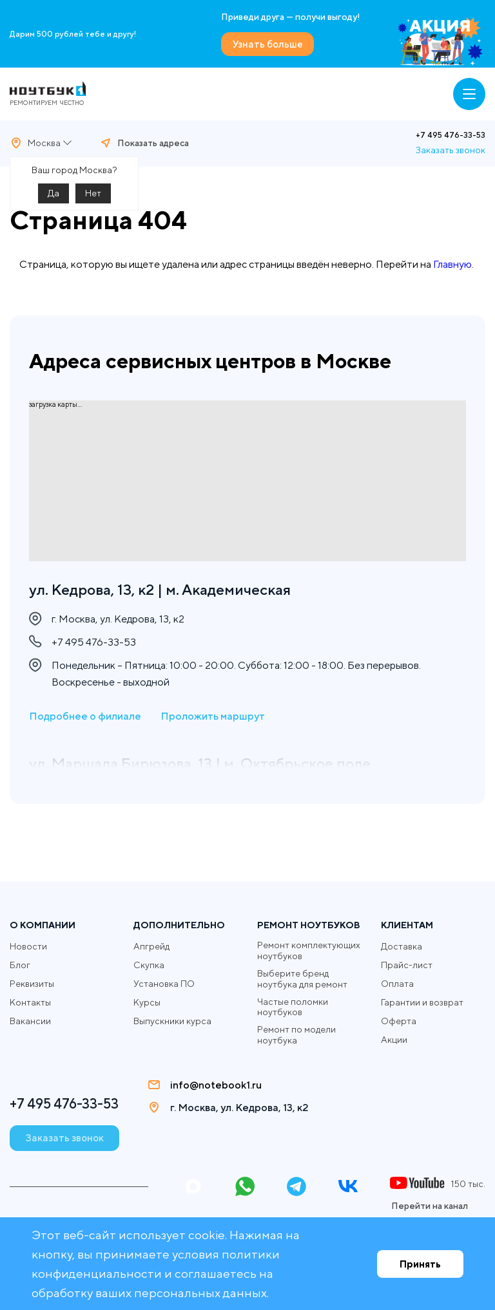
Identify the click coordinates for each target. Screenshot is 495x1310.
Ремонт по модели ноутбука (296, 1034)
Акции (394, 1039)
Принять (420, 1264)
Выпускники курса (172, 1020)
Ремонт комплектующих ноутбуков (308, 949)
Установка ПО (164, 983)
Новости (28, 945)
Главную (452, 263)
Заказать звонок (450, 149)
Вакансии (30, 1020)
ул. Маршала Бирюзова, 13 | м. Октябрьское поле (207, 764)
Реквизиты (32, 983)
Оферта (398, 1020)
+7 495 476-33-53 (450, 134)
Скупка (148, 964)
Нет (93, 192)
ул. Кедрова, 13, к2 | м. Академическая (165, 589)
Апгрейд (151, 945)
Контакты (30, 1002)
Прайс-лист (406, 964)
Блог (20, 964)
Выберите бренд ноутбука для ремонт (302, 978)
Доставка (401, 945)
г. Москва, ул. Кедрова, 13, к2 (243, 1107)
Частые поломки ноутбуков (292, 1006)
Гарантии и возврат (422, 1002)
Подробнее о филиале (85, 717)
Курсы (146, 1002)
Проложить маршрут (212, 717)
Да (53, 192)
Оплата (397, 983)
